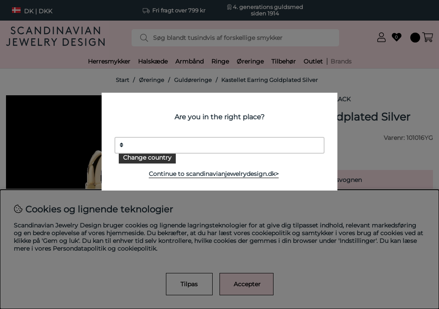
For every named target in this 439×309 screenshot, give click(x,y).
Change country (147, 157)
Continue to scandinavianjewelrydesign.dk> (214, 174)
